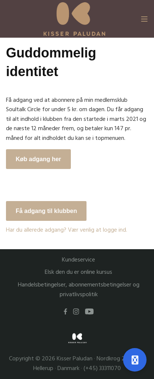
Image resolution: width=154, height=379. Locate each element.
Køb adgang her (38, 159)
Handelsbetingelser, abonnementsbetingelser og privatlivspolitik (78, 289)
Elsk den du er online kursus (78, 272)
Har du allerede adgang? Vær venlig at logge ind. (66, 230)
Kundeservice (78, 259)
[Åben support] (135, 360)
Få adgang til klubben (46, 211)
